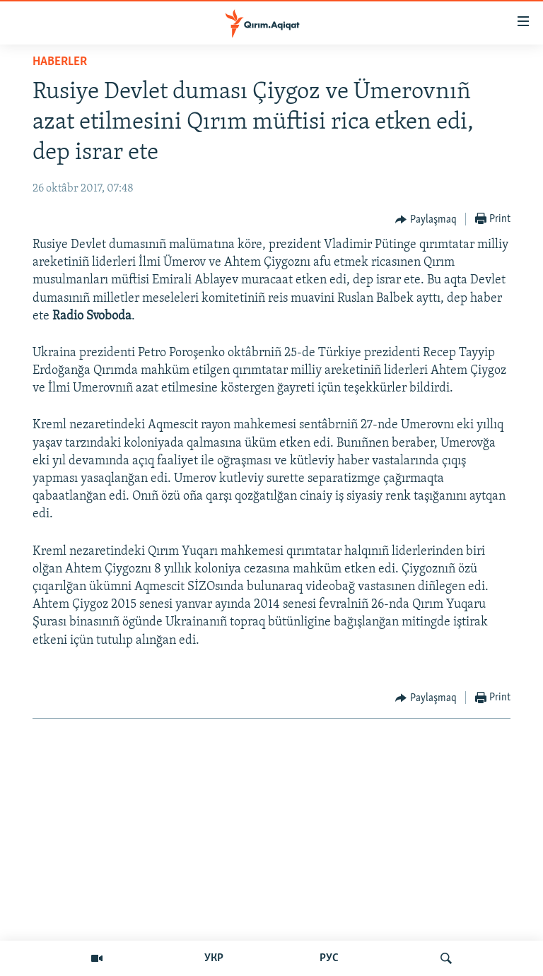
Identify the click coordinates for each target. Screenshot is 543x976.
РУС (329, 958)
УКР (213, 958)
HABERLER (60, 62)
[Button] (426, 220)
